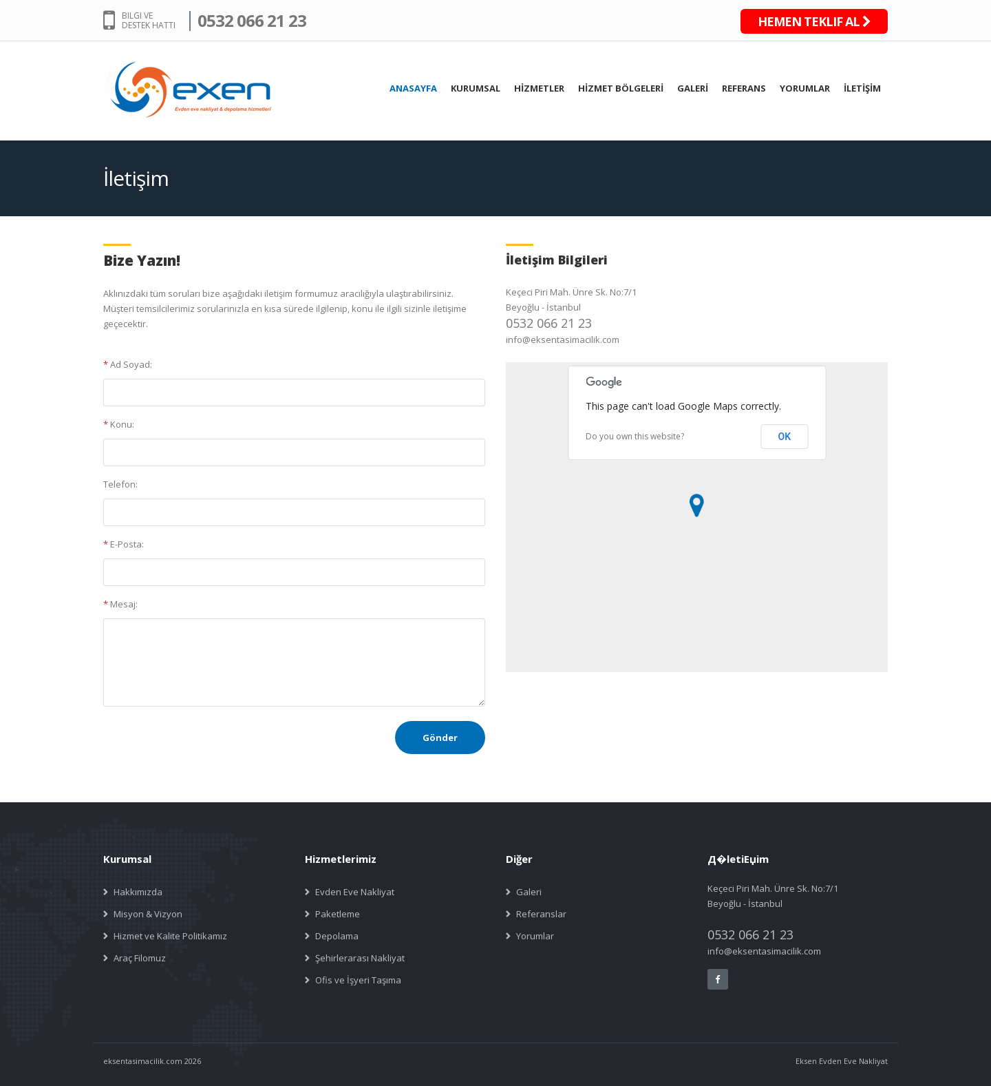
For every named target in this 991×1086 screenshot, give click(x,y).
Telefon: (120, 484)
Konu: (118, 424)
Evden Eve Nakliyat (354, 892)
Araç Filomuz (140, 958)
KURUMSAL (475, 88)
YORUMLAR (805, 88)
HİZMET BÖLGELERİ (620, 88)
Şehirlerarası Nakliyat (360, 958)
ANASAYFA (413, 88)
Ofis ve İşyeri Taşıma (358, 980)
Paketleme (337, 914)
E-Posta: (123, 544)
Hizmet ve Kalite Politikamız (170, 936)
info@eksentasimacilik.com (562, 339)
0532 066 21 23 (252, 20)
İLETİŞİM (862, 88)
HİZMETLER (539, 88)
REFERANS (744, 88)
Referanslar (541, 914)
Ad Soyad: (127, 364)
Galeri (529, 892)
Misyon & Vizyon (148, 914)
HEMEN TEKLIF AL (814, 21)
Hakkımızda (138, 892)
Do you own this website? (635, 436)
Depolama (337, 936)
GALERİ (692, 88)
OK (784, 436)
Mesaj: (120, 604)
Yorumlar (535, 936)
